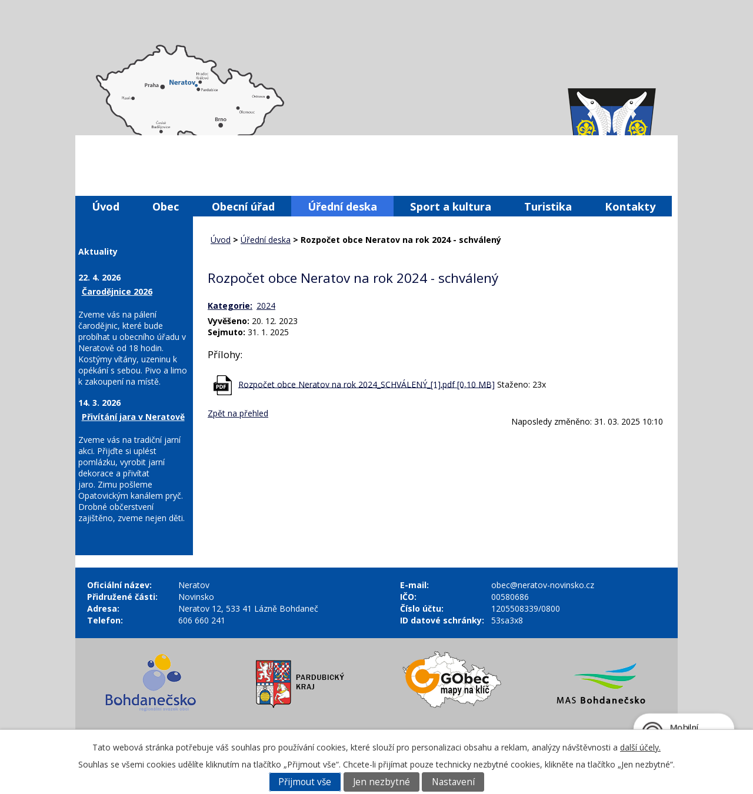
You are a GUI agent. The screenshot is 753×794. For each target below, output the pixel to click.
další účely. (640, 747)
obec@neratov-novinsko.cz (542, 585)
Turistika (548, 206)
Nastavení (453, 782)
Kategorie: (230, 305)
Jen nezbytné (381, 782)
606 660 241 (201, 620)
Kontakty (630, 206)
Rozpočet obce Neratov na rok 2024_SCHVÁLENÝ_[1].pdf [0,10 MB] (366, 383)
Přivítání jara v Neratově (133, 416)
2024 (265, 305)
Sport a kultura (450, 206)
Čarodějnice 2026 (117, 291)
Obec (165, 206)
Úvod (105, 206)
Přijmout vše (304, 782)
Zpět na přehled (238, 413)
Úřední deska (342, 206)
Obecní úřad (243, 206)
